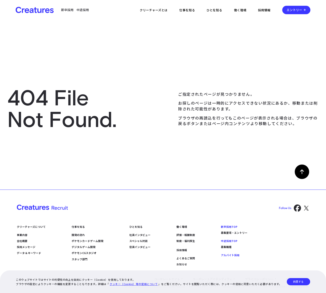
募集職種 (226, 247)
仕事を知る (187, 10)
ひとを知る (214, 10)
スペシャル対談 (138, 241)
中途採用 (82, 9)
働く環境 (240, 10)
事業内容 (22, 235)
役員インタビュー (139, 247)
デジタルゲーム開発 (83, 247)
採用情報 (264, 10)
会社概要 (22, 241)
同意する (298, 281)
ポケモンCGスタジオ (84, 253)
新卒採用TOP (229, 227)
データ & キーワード (29, 253)
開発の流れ (78, 235)
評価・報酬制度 (185, 235)
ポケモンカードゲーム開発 (87, 241)
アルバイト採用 (230, 255)
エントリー (294, 9)
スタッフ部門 (80, 259)
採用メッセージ (26, 247)
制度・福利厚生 (185, 241)
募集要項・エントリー (234, 233)
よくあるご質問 (185, 258)
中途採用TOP (229, 241)
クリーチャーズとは (154, 10)
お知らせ (181, 264)
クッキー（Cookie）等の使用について (134, 284)
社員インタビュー (139, 235)
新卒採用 (67, 9)
